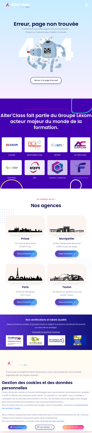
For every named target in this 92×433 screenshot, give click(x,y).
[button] (86, 5)
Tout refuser (46, 427)
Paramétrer (18, 427)
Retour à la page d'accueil (46, 80)
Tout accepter (74, 427)
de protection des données (52, 421)
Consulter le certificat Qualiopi (46, 332)
